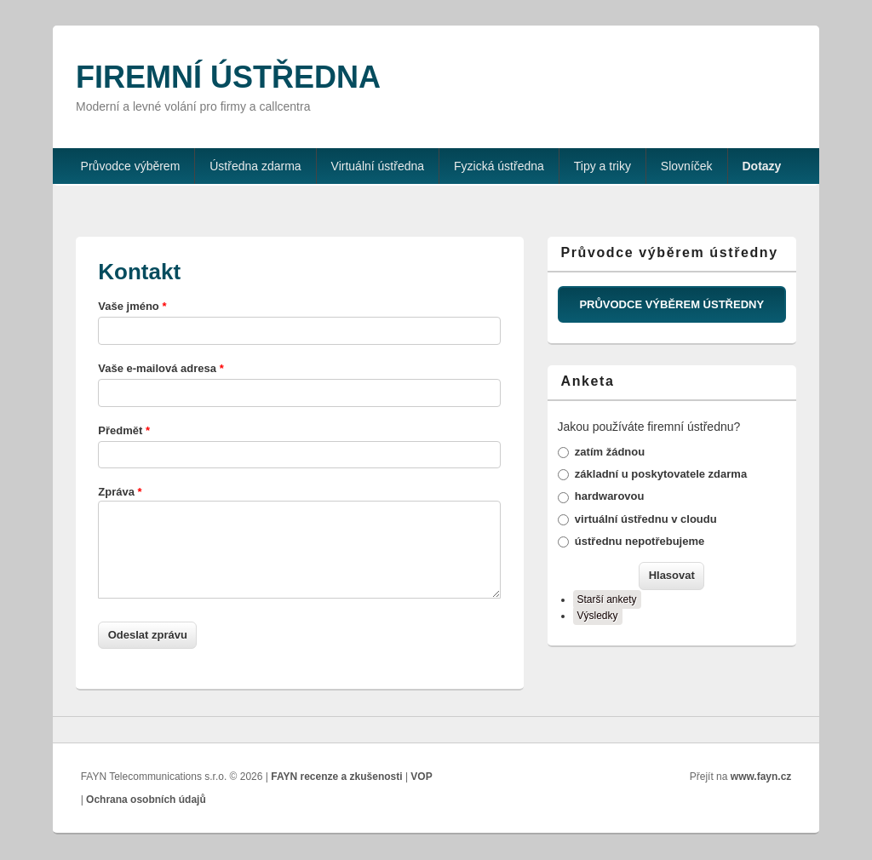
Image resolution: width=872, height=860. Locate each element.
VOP (421, 777)
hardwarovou (610, 496)
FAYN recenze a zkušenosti (336, 777)
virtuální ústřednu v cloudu (646, 519)
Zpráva (119, 491)
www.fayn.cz (761, 777)
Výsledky (597, 616)
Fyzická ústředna (499, 166)
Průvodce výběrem (131, 166)
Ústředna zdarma (255, 166)
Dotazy (762, 166)
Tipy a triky (602, 166)
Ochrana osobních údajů (146, 800)
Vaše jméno (132, 306)
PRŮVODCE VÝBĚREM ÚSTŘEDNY (671, 304)
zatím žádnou (610, 451)
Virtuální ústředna (377, 166)
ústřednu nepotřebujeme (639, 541)
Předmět (124, 430)
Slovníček (687, 166)
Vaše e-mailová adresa (160, 368)
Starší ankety (607, 599)
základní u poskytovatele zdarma (661, 473)
